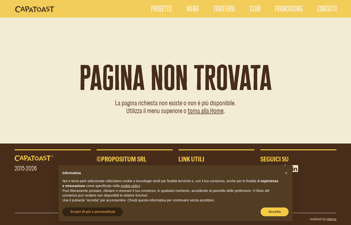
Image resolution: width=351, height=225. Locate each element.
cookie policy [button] (130, 186)
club (255, 8)
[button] (286, 173)
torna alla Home (206, 110)
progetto (161, 8)
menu (192, 8)
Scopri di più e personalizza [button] (92, 212)
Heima (331, 219)
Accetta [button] (274, 212)
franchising (288, 8)
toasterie (224, 8)
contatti (327, 8)
